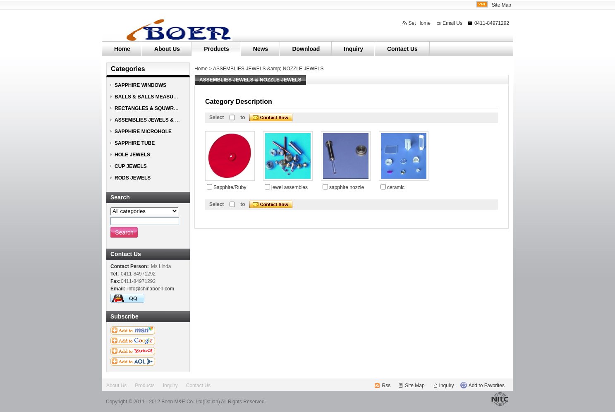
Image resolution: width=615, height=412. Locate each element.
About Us (167, 49)
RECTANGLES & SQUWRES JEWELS (158, 108)
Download (306, 49)
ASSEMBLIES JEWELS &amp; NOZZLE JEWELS (268, 69)
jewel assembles (289, 187)
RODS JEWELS (133, 178)
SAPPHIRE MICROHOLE (143, 131)
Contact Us (402, 49)
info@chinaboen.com (150, 289)
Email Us (452, 23)
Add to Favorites (487, 385)
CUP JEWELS (131, 166)
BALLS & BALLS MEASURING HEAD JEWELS (169, 97)
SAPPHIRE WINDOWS (140, 85)
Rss (386, 385)
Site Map (501, 5)
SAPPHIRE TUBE (135, 143)
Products (216, 49)
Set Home (420, 23)
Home (122, 49)
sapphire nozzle (346, 187)
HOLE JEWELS (132, 155)
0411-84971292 (491, 23)
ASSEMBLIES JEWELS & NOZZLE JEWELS (166, 120)
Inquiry (353, 49)
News (260, 49)
